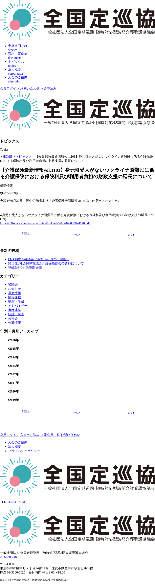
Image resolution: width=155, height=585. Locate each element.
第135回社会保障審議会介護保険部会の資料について (46, 263)
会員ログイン (9, 88)
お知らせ (14, 288)
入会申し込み (30, 435)
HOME (7, 156)
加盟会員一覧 (50, 435)
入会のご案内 (17, 442)
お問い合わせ (30, 88)
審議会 (13, 284)
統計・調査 (16, 314)
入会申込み (48, 88)
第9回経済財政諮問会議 (25, 267)
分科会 (13, 318)
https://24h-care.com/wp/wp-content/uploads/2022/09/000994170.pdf (45, 223)
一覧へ (77, 234)
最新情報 (6, 185)
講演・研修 (16, 301)
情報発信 (14, 297)
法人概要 (14, 446)
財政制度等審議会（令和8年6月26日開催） (38, 259)
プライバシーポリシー (24, 451)
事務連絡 (14, 310)
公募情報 (14, 322)
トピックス (24, 156)
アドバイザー (17, 305)
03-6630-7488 (16, 502)
